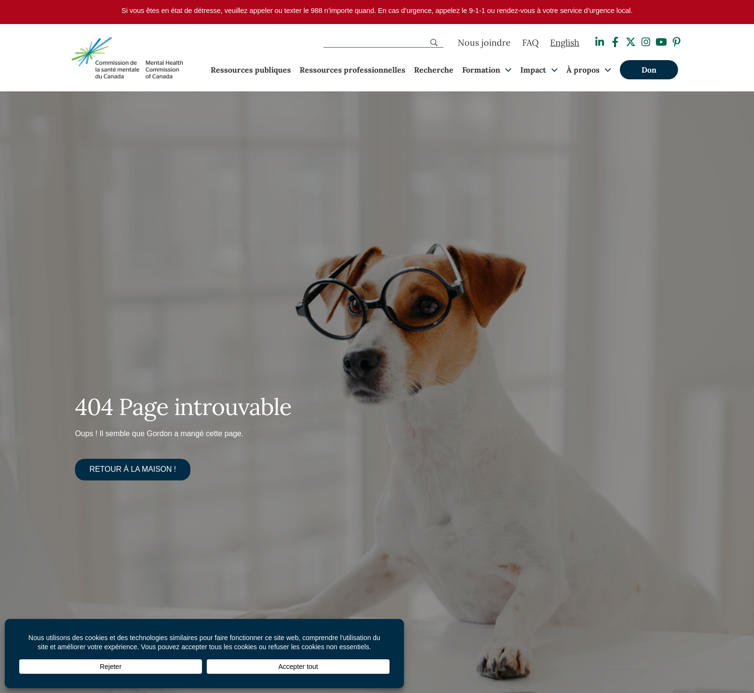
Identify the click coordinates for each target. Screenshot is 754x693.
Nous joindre (484, 42)
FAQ (530, 42)
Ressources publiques (251, 70)
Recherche (433, 70)
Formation (481, 70)
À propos (583, 70)
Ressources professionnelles (352, 70)
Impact (533, 70)
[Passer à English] (564, 43)
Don (648, 70)
